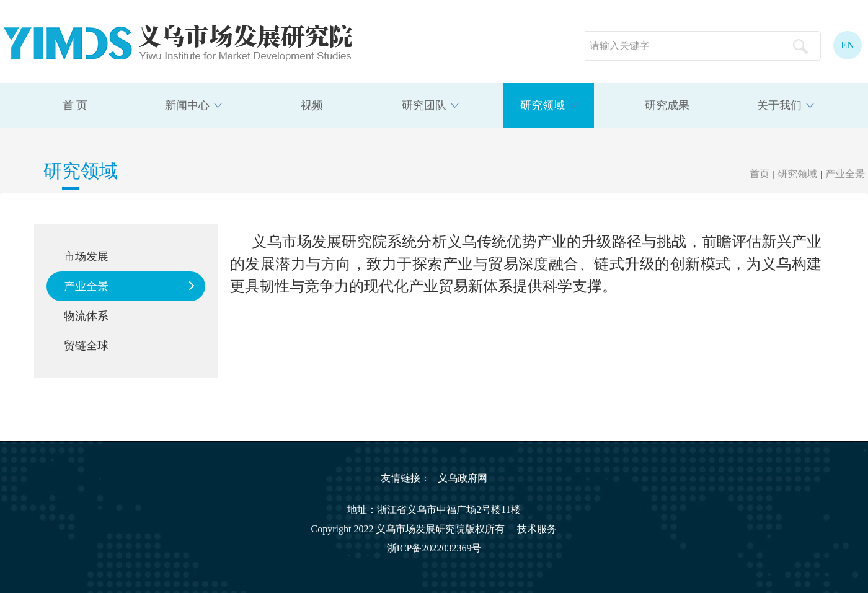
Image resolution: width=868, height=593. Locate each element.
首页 (759, 174)
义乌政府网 (462, 478)
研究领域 (797, 174)
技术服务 (537, 529)
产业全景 (845, 174)
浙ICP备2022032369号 (434, 548)
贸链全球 (86, 346)
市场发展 (86, 256)
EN (847, 45)
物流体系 (86, 316)
